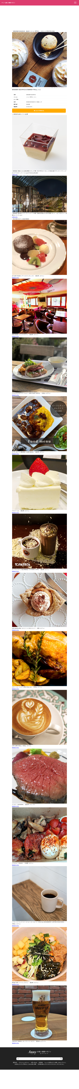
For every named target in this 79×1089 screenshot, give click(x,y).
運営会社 (15, 1062)
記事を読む (15, 174)
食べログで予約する (39, 110)
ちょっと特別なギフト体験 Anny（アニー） (55, 1062)
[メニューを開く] (75, 3)
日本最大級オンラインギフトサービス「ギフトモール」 (51, 1064)
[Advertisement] (39, 17)
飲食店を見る (15, 277)
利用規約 (41, 1062)
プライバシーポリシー (24, 1062)
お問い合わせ (34, 1062)
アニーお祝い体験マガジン (8, 2)
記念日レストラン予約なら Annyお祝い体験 (25, 1064)
